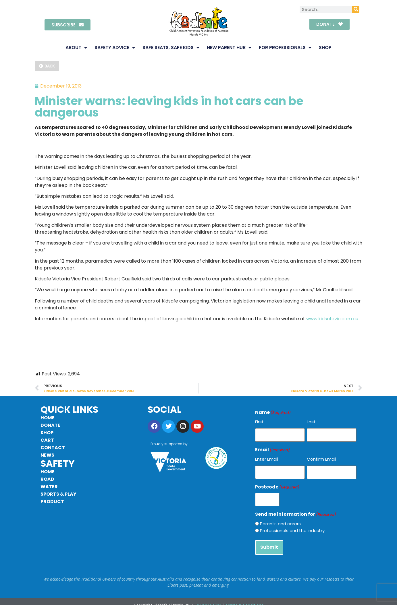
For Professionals (285, 47)
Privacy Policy (208, 597)
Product (52, 501)
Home (48, 417)
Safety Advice (115, 47)
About (76, 47)
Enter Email (266, 457)
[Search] (355, 9)
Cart (47, 440)
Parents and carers (280, 518)
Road (47, 479)
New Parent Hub (229, 47)
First (259, 422)
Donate (50, 425)
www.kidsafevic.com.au (332, 318)
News (47, 455)
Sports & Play (58, 494)
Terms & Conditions (244, 597)
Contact (53, 447)
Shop (325, 47)
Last (311, 422)
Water (49, 486)
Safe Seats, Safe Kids (170, 47)
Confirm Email (321, 457)
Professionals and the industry (292, 525)
